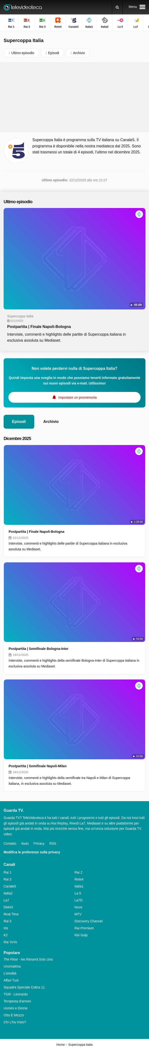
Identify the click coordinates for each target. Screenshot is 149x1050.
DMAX (8, 907)
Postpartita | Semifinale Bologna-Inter (39, 649)
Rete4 (78, 879)
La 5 (77, 893)
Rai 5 (7, 921)
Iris (6, 928)
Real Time (11, 914)
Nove (78, 907)
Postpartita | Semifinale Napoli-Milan (38, 766)
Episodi (19, 422)
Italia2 (8, 893)
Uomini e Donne (16, 1008)
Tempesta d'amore (17, 1001)
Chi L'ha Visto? (15, 1022)
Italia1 (78, 886)
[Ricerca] (117, 7)
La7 (6, 900)
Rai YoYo (10, 942)
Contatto (10, 843)
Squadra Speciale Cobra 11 (24, 987)
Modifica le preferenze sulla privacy (32, 852)
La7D (78, 900)
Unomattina (12, 966)
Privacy (39, 843)
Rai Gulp (80, 935)
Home (61, 1044)
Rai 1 (7, 872)
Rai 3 (7, 879)
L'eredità (10, 973)
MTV (78, 914)
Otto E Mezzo (14, 1015)
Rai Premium (84, 928)
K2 (6, 935)
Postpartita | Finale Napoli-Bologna (39, 327)
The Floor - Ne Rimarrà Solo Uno (28, 959)
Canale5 (10, 886)
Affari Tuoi (11, 980)
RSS (52, 843)
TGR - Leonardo (16, 994)
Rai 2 (78, 872)
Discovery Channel (88, 921)
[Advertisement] (74, 97)
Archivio (51, 422)
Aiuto (25, 843)
